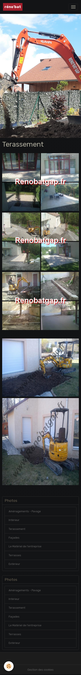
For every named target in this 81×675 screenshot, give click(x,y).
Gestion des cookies (40, 669)
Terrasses (15, 555)
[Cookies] (9, 666)
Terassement (17, 529)
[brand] (12, 7)
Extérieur (14, 564)
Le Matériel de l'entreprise (25, 546)
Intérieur (14, 520)
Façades (14, 537)
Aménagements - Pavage (25, 511)
